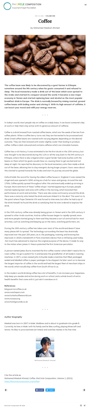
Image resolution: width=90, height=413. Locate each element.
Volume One (50, 16)
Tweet (50, 390)
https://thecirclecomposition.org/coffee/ (22, 381)
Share (39, 390)
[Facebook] (81, 405)
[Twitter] (85, 405)
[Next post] (84, 390)
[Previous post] (6, 390)
